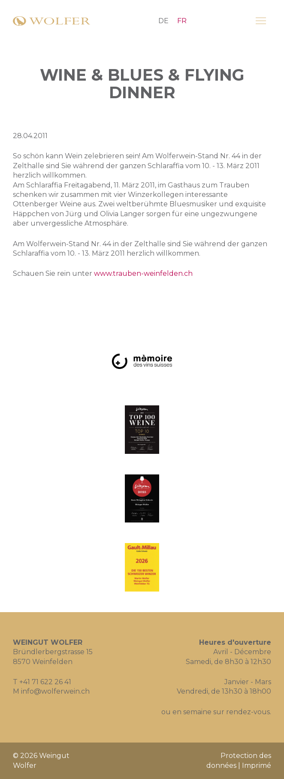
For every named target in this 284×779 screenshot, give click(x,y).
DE (163, 21)
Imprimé (256, 765)
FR (182, 21)
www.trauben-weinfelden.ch (143, 273)
